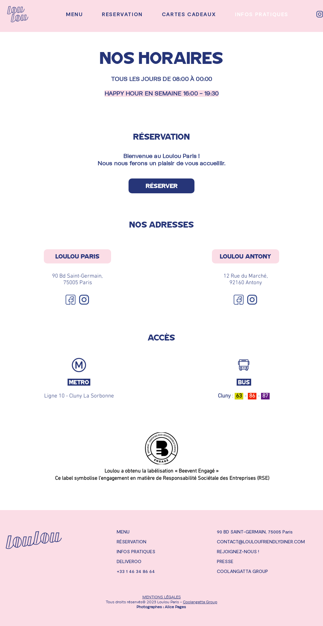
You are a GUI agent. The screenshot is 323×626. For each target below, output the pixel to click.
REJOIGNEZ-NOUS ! (238, 551)
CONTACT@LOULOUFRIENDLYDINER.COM (261, 541)
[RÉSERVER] (161, 185)
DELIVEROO (129, 561)
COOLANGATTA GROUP (242, 571)
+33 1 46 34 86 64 (136, 571)
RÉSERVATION (131, 541)
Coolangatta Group (200, 602)
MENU (123, 531)
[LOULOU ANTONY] (245, 256)
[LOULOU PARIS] (77, 256)
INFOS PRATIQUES (136, 551)
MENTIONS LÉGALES (161, 597)
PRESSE (225, 561)
